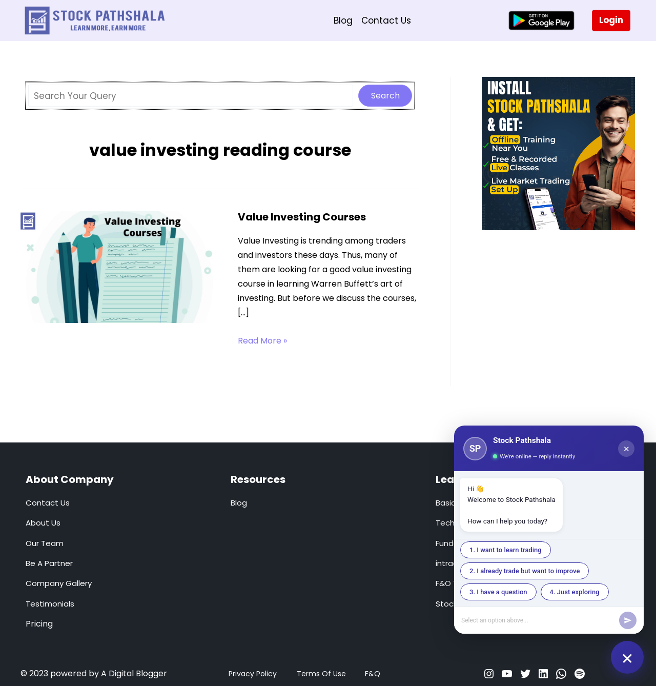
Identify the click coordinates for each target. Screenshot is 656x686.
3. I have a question (498, 592)
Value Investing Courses (302, 217)
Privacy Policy (253, 674)
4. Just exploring (575, 592)
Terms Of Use (321, 674)
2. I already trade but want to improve (524, 571)
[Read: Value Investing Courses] (120, 266)
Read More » (262, 341)
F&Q (372, 674)
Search (385, 96)
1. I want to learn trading (505, 550)
